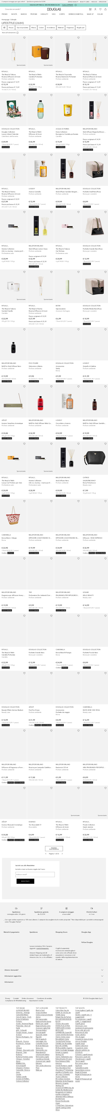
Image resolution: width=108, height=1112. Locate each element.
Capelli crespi (80, 1043)
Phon (37, 1068)
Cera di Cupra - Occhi (23, 1017)
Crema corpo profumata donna (44, 1016)
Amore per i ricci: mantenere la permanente (84, 1027)
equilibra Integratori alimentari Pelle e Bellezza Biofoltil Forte (64, 1096)
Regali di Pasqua (81, 1072)
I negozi (94, 2)
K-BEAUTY (44, 14)
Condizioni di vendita (44, 998)
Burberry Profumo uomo (24, 1057)
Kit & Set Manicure (42, 1046)
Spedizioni (102, 2)
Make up (90, 14)
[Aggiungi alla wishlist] (24, 37)
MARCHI (24, 14)
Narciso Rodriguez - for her (24, 1038)
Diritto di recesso (28, 998)
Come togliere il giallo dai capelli (84, 1011)
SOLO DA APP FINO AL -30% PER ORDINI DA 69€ (45, 5)
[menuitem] (6, 14)
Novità (14, 14)
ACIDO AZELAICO (81, 1046)
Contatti (16, 998)
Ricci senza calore (81, 1063)
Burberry (19, 1054)
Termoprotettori (41, 1030)
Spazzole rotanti (41, 1035)
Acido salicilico (80, 1035)
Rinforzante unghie (42, 1057)
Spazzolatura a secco (82, 1070)
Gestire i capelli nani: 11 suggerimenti (83, 1016)
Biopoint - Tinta (21, 1052)
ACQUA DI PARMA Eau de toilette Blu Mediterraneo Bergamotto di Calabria (65, 1090)
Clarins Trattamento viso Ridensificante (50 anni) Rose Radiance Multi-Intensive (64, 1060)
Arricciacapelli (41, 1032)
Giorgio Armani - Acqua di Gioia (24, 1034)
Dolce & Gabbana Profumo (22, 1020)
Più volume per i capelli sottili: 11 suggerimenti (83, 1020)
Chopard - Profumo (22, 1068)
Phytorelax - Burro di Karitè (23, 1027)
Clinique (19, 1048)
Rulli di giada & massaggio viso (41, 1040)
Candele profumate (42, 1059)
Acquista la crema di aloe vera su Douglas (84, 1040)
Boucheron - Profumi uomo (23, 1045)
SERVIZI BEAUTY (73, 2)
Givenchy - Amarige (23, 1012)
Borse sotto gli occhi (82, 1030)
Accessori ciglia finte (43, 1028)
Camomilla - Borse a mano (23, 1071)
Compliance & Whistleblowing (15, 1001)
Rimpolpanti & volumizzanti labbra (42, 1053)
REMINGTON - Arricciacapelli (21, 1065)
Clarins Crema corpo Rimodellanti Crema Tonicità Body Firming (63, 1039)
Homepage (5, 20)
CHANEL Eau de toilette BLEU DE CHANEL (64, 1045)
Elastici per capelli (42, 1024)
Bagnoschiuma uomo (43, 1026)
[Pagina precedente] (45, 853)
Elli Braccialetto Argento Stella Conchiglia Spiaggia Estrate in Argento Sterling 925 (65, 1051)
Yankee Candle (21, 1077)
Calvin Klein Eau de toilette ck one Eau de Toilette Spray (63, 1012)
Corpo (62, 14)
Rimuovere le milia (81, 1032)
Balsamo (39, 1063)
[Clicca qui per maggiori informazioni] (75, 5)
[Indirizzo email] (35, 874)
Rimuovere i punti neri (82, 1057)
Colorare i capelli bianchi (84, 1054)
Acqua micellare (41, 1012)
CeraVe (18, 1074)
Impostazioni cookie (36, 1001)
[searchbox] (20, 9)
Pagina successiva (54, 848)
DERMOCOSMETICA (76, 14)
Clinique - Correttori (23, 1059)
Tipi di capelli (79, 1061)
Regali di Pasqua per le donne (83, 1076)
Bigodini (39, 1037)
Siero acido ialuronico (43, 1066)
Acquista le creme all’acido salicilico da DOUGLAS (82, 1050)
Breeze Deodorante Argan (62, 1102)
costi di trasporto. (42, 948)
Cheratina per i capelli (83, 1059)
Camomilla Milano (22, 1015)
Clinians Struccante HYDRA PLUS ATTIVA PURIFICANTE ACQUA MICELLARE (63, 1027)
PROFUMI (33, 14)
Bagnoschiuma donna (43, 1021)
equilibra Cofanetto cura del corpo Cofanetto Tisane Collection (64, 1074)
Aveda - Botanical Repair (24, 1024)
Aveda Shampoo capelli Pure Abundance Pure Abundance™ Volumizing (64, 1068)
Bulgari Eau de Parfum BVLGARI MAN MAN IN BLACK (63, 1019)
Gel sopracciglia (41, 1019)
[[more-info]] (10, 32)
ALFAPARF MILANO (22, 1010)
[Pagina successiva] (62, 853)
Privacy (7, 998)
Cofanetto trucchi (42, 1043)
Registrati (25, 881)
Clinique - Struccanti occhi (25, 1050)
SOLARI (100, 14)
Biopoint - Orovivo (22, 1041)
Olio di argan (80, 1037)
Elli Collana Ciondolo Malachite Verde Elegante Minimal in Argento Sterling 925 (64, 1082)
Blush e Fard (40, 1010)
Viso (53, 14)
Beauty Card (84, 2)
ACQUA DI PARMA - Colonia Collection (23, 1080)
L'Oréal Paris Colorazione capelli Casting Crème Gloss (64, 1108)
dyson (18, 1061)
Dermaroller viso (41, 1050)
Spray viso (39, 1048)
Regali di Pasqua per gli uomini (83, 1080)
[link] (13, 63)
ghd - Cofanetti (21, 1030)
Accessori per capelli (43, 1061)
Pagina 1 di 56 (54, 854)
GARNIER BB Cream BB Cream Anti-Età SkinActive (64, 1034)
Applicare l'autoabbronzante (81, 1067)
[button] (54, 970)
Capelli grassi (80, 1024)
